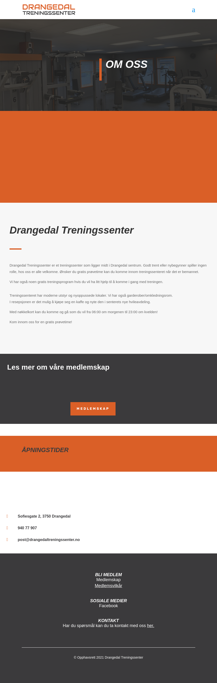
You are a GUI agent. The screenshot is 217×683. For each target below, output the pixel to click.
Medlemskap (108, 579)
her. (150, 625)
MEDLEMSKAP (93, 409)
